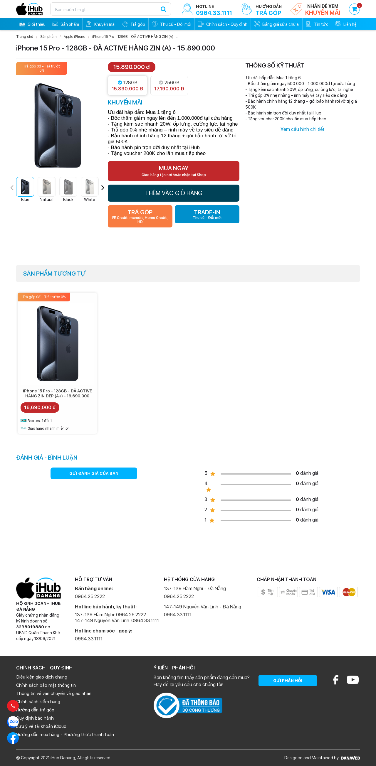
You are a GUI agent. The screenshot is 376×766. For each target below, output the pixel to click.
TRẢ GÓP (140, 216)
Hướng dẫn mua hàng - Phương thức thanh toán (65, 734)
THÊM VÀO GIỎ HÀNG (173, 193)
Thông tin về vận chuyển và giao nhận (53, 693)
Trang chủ (24, 37)
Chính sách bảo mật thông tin (46, 685)
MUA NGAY (174, 171)
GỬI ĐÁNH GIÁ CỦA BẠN (93, 473)
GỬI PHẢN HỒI (287, 680)
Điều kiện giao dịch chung (41, 677)
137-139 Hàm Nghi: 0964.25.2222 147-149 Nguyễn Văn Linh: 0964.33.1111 (117, 617)
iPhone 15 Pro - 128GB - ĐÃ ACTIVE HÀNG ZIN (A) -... (135, 37)
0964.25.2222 (90, 596)
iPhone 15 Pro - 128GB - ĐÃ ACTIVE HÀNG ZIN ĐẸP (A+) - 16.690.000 (57, 393)
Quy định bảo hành (35, 718)
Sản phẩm (48, 37)
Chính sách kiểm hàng (38, 701)
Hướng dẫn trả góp (35, 710)
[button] (103, 187)
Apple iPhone (74, 37)
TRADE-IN (207, 214)
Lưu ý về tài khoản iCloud (41, 726)
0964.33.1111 (89, 639)
